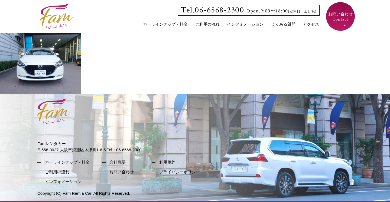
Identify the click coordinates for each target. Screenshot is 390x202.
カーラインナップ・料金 (165, 24)
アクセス (311, 24)
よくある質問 (283, 24)
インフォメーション (245, 24)
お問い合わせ (340, 17)
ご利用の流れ (207, 24)
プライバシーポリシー (179, 172)
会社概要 (117, 162)
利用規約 (167, 162)
